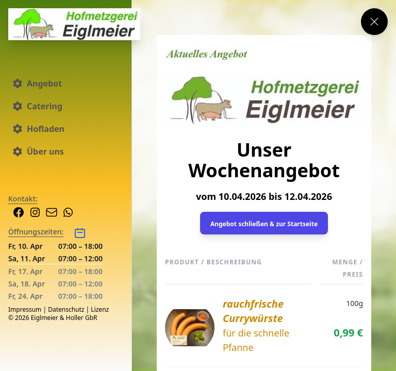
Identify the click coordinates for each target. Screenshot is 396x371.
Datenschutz (66, 309)
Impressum (24, 309)
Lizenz (100, 309)
